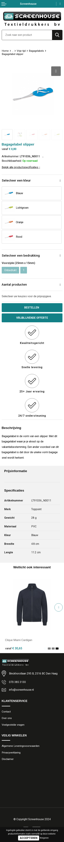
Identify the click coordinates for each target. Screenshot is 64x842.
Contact (6, 711)
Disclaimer (8, 759)
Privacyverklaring (11, 752)
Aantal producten (14, 284)
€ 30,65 (13, 648)
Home (5, 50)
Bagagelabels (36, 50)
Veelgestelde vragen (13, 724)
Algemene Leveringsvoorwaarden (20, 745)
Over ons (7, 718)
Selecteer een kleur (16, 180)
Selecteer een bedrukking (21, 255)
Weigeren (44, 838)
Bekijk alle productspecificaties (21, 167)
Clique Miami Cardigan (18, 640)
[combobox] (27, 35)
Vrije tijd (21, 50)
